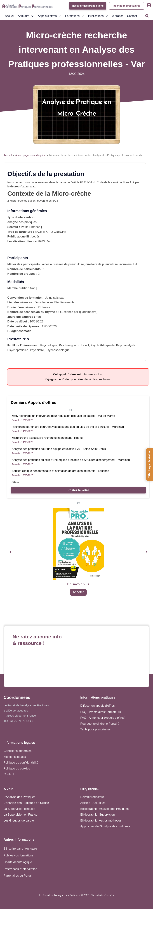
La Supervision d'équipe (19, 809)
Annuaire (26, 16)
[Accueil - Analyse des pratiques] (27, 6)
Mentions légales (15, 757)
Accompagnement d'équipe (30, 155)
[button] (10, 552)
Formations (75, 16)
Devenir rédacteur (92, 797)
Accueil (9, 15)
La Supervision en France (20, 814)
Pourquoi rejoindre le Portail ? (99, 723)
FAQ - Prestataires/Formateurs (100, 712)
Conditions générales (18, 751)
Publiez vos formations (19, 855)
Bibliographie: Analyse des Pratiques (104, 809)
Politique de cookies (17, 768)
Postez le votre (78, 490)
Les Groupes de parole (19, 820)
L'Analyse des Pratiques (19, 797)
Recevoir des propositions (87, 5)
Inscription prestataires (126, 5)
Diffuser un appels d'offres (97, 705)
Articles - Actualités (92, 803)
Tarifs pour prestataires (95, 729)
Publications (98, 16)
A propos (117, 15)
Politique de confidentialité (21, 762)
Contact (132, 15)
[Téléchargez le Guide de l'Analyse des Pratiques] (149, 464)
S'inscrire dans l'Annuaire (20, 848)
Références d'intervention (20, 869)
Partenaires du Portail (18, 875)
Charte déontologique (18, 862)
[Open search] (147, 16)
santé (114, 182)
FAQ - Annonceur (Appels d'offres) (103, 717)
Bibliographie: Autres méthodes (100, 820)
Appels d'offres (50, 16)
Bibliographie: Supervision (97, 814)
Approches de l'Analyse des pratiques (105, 826)
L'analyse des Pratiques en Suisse (26, 803)
